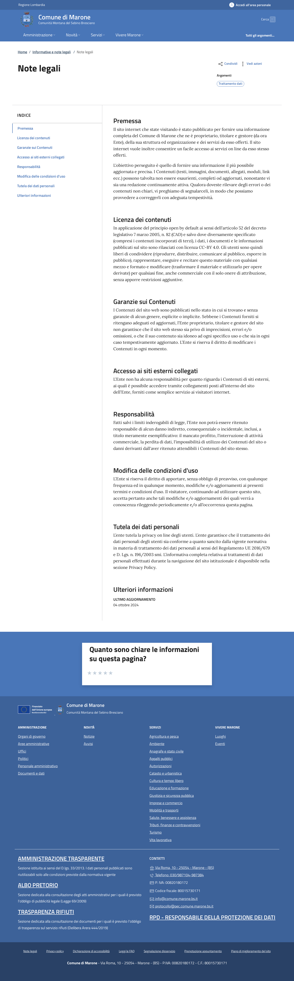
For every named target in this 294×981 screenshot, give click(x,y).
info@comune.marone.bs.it (173, 898)
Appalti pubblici (161, 758)
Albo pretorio (38, 885)
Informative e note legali (51, 52)
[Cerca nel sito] (271, 19)
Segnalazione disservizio (159, 951)
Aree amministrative (33, 743)
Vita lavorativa (160, 840)
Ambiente (156, 743)
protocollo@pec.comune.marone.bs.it (181, 906)
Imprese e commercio (166, 803)
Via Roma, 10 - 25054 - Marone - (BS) (200, 867)
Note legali (30, 951)
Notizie (89, 736)
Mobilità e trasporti (163, 810)
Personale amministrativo (38, 766)
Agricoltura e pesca (164, 736)
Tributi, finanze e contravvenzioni (174, 825)
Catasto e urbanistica (165, 773)
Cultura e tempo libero (166, 780)
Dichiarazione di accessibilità (91, 951)
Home (22, 52)
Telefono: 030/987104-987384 (176, 875)
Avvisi (88, 743)
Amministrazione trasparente (61, 858)
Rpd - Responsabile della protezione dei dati (212, 917)
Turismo (155, 832)
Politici (23, 758)
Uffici (22, 751)
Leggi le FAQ (127, 951)
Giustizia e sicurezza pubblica (171, 795)
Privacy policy (55, 951)
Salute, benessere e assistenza (172, 817)
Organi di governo (32, 736)
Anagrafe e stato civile (166, 751)
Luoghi (220, 736)
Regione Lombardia (31, 4)
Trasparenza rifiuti (46, 911)
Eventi (220, 743)
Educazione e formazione (169, 788)
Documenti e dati (31, 773)
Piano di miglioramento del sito (251, 951)
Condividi (227, 64)
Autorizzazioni (160, 766)
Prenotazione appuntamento (203, 951)
